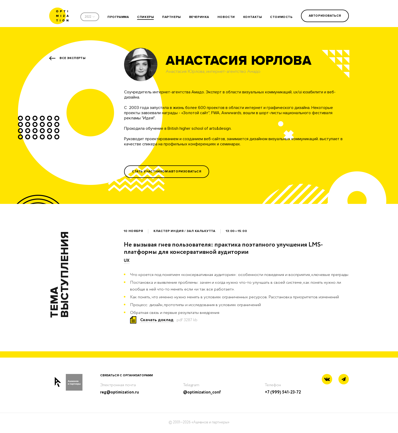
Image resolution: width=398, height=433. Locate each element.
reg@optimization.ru (119, 392)
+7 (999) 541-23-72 (283, 392)
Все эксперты (72, 58)
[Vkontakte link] (327, 380)
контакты (252, 17)
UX (127, 261)
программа (118, 17)
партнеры (171, 17)
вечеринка (199, 17)
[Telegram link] (343, 379)
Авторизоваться (325, 16)
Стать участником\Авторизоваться (166, 171)
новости (226, 17)
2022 (88, 17)
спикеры (145, 17)
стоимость (281, 17)
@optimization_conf (202, 392)
